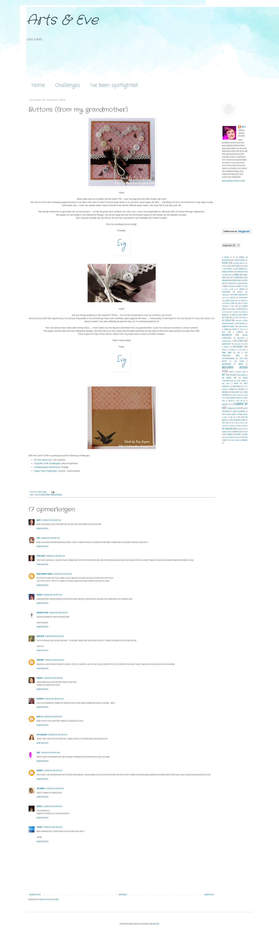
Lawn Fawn (227, 352)
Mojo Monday (242, 375)
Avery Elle (228, 275)
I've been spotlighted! (114, 85)
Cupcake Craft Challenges (47, 463)
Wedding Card (237, 432)
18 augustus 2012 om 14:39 (55, 556)
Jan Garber (41, 788)
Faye (38, 538)
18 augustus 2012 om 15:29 (62, 574)
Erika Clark (41, 556)
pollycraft (235, 392)
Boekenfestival (232, 283)
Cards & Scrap (228, 289)
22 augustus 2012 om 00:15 (52, 806)
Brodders (40, 699)
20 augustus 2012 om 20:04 (50, 752)
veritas (244, 426)
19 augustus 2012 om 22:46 (54, 699)
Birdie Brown (236, 280)
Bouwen (233, 286)
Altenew (245, 266)
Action (225, 263)
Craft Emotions (242, 301)
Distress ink (241, 309)
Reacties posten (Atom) (49, 899)
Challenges (67, 85)
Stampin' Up (240, 404)
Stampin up (226, 404)
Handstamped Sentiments (47, 467)
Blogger (156, 924)
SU (238, 408)
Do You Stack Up (42, 460)
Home (38, 85)
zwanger (245, 440)
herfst (234, 329)
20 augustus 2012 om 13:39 (57, 734)
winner (238, 434)
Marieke (231, 372)
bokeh (226, 286)
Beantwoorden (42, 528)
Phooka (225, 392)
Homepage (122, 894)
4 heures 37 (227, 257)
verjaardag (227, 428)
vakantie (231, 426)
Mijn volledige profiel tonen (233, 181)
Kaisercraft (226, 344)
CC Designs (240, 289)
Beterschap (239, 278)
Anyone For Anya (242, 272)
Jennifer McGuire (226, 341)
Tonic (236, 423)
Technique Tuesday (242, 414)
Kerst (226, 347)
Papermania (237, 386)
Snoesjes (230, 401)
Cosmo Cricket (230, 300)
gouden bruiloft (243, 326)
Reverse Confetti (237, 395)
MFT (223, 374)
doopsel (244, 312)
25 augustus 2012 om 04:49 (52, 827)
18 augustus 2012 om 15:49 (52, 595)
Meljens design (241, 372)
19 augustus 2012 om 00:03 (54, 660)
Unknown (40, 660)
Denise (39, 806)
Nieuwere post (35, 894)
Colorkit (232, 298)
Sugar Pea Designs (239, 411)
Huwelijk (240, 332)
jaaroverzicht (240, 338)
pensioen (241, 389)
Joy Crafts (238, 340)
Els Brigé (226, 320)
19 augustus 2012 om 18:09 (53, 678)
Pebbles (232, 389)
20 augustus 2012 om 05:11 (52, 716)
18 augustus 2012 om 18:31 (58, 612)
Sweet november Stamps (228, 414)
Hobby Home (226, 332)
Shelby (39, 827)
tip (232, 423)
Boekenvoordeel (243, 283)
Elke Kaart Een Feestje (239, 318)
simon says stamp (241, 398)
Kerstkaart (238, 346)
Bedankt (231, 278)
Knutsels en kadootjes (229, 350)
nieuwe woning (241, 381)
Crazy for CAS (235, 303)
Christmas (226, 292)
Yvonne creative (235, 440)
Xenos (246, 434)
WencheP (40, 636)
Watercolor (240, 429)
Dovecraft (225, 315)
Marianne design (56, 495)
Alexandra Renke (238, 263)
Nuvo (236, 383)
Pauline (40, 678)
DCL (232, 306)
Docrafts (236, 312)
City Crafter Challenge (237, 295)
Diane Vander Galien (44, 574)
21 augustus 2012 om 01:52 (53, 770)
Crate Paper (225, 303)
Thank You (232, 417)
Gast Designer (240, 323)
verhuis (238, 426)
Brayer (239, 286)
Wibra (230, 434)
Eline (227, 317)
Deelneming (231, 309)
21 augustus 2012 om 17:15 (55, 788)
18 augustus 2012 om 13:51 (50, 538)
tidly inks (225, 423)
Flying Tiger (238, 321)
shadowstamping (230, 398)
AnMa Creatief (45, 495)
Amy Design (228, 269)
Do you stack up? (227, 312)
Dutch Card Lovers (240, 315)
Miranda (233, 375)
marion (39, 595)
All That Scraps (234, 266)
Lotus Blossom (239, 361)
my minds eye (229, 378)
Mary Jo (39, 716)
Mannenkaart (226, 364)
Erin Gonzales (42, 734)
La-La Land (242, 350)
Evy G (243, 127)
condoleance (243, 298)
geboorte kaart (228, 326)
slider (223, 401)
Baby (236, 274)
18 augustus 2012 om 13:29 (51, 520)
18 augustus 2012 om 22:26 (54, 636)
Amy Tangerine (240, 269)
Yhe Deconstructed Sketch (232, 437)
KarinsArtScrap (42, 612)
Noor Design (226, 383)
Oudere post (209, 894)
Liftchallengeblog (228, 358)
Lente (238, 353)
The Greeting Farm (237, 420)
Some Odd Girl (240, 401)
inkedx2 (40, 770)
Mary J (39, 520)
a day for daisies (239, 260)
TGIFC (225, 417)
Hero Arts (243, 329)
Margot (240, 364)
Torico (241, 423)
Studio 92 (230, 408)
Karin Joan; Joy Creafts (241, 344)
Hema (226, 329)
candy (246, 286)
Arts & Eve (62, 20)
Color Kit (224, 298)
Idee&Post (227, 335)
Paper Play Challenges (45, 471)
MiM (38, 752)
